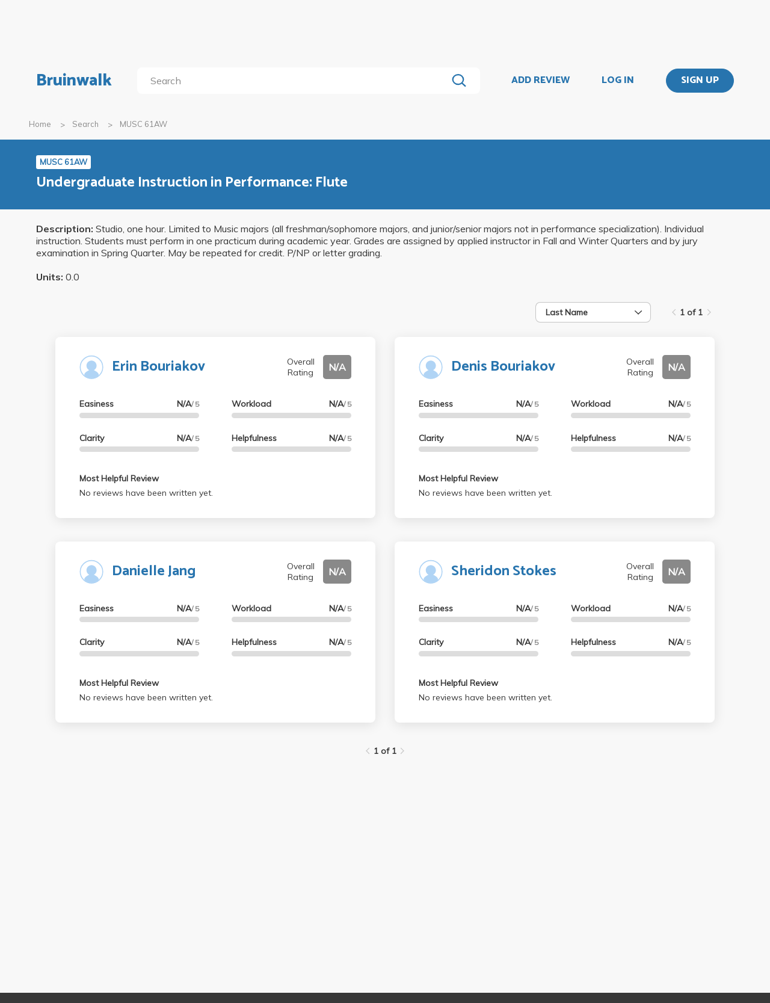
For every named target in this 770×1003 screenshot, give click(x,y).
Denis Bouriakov (503, 366)
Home (40, 124)
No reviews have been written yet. (146, 492)
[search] (294, 80)
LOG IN (618, 80)
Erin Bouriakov (158, 366)
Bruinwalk (74, 80)
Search (85, 124)
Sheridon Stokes (503, 571)
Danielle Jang (154, 571)
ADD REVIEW (540, 80)
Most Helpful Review (119, 478)
